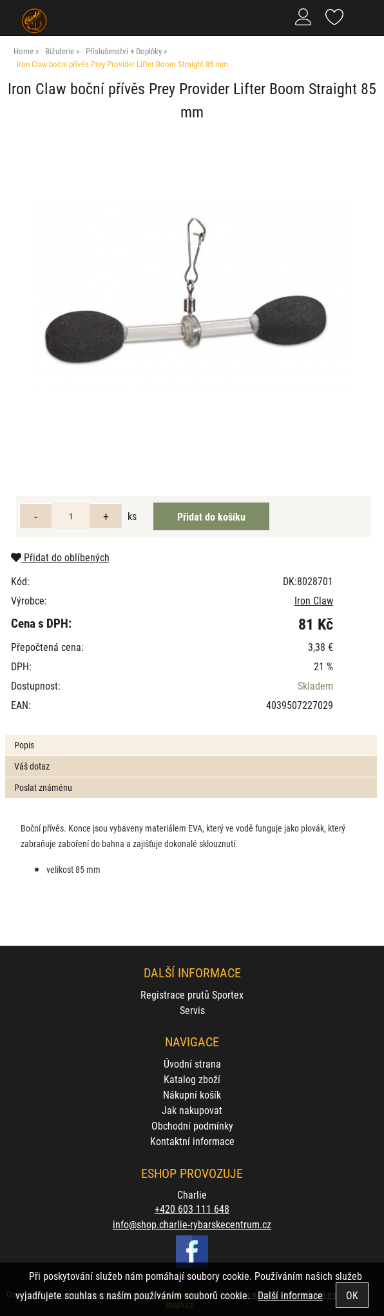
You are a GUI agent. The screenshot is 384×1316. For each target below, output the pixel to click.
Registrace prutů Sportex (192, 994)
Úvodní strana (192, 1063)
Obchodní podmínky (192, 1125)
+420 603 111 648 (192, 1208)
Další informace (290, 1295)
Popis (24, 745)
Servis (192, 1010)
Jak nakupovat (192, 1110)
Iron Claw (313, 600)
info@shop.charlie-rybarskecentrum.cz (192, 1224)
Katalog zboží (192, 1079)
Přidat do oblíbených (60, 557)
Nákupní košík (192, 1094)
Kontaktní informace (192, 1141)
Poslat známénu (43, 787)
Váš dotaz (32, 766)
